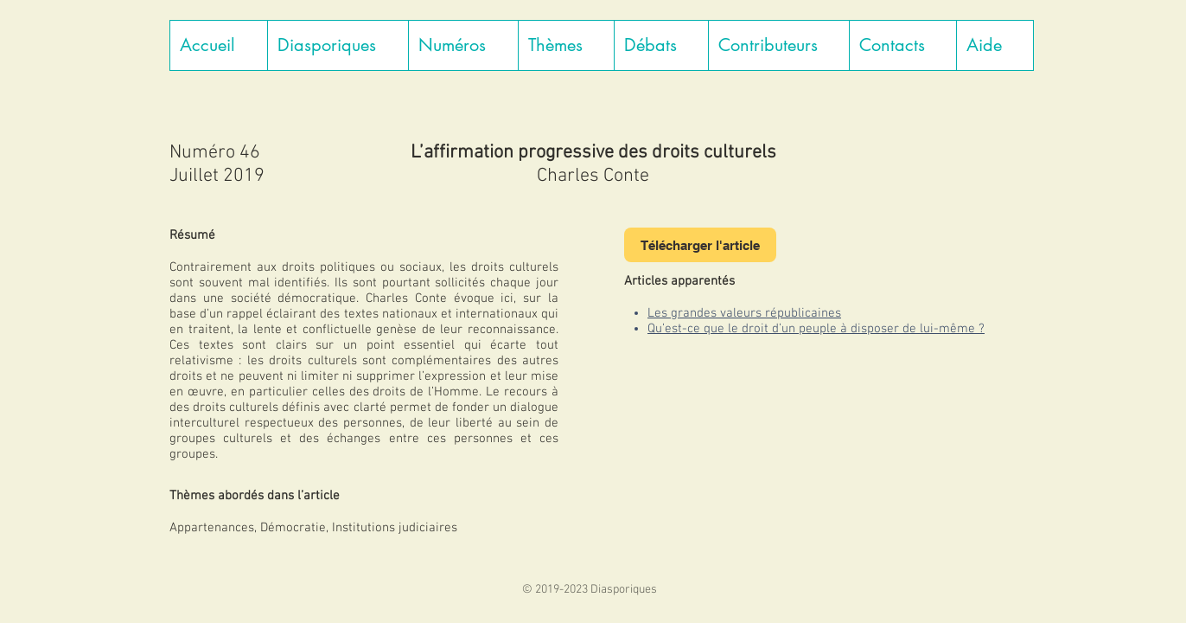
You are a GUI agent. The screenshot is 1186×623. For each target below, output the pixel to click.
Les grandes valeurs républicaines (744, 313)
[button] (337, 45)
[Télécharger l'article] (700, 245)
